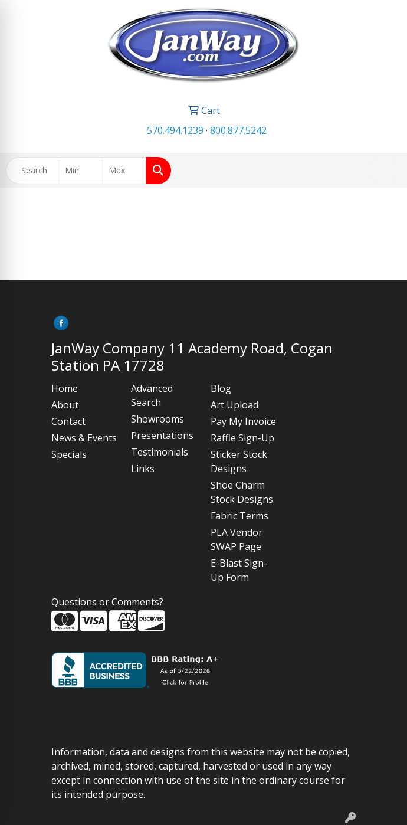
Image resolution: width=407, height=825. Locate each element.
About (64, 404)
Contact (68, 421)
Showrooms (157, 419)
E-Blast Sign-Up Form (239, 570)
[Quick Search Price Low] (80, 170)
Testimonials (159, 452)
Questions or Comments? (107, 601)
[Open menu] (383, 170)
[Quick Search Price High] (124, 170)
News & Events (84, 437)
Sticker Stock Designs (239, 461)
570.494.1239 (175, 130)
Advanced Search (152, 395)
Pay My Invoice (243, 421)
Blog (221, 388)
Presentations (162, 435)
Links (143, 468)
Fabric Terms (239, 515)
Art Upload (234, 404)
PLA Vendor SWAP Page (236, 539)
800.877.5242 (238, 130)
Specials (69, 454)
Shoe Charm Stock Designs (242, 492)
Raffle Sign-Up (242, 437)
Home (64, 388)
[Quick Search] (32, 170)
